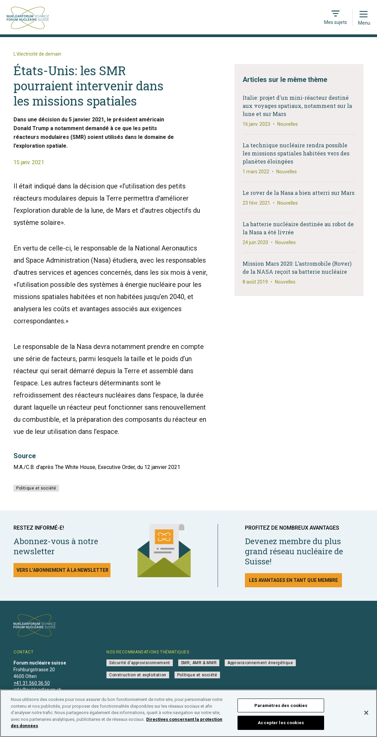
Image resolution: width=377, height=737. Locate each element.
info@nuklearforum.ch (37, 689)
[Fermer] (366, 716)
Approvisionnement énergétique (260, 662)
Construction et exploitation (137, 675)
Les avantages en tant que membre (293, 580)
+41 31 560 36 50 (31, 683)
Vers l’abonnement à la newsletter (62, 570)
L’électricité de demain (37, 54)
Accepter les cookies (281, 726)
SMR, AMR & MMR (199, 662)
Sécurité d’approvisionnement (139, 662)
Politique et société (36, 488)
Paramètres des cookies (281, 709)
